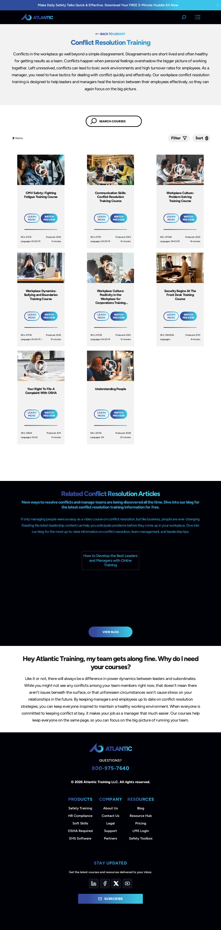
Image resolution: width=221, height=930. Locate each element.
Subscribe (110, 899)
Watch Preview (49, 218)
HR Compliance (80, 816)
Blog (140, 808)
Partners (110, 838)
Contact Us (110, 816)
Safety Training (80, 808)
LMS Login (141, 831)
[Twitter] (116, 883)
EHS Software (80, 838)
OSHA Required (80, 831)
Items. (18, 138)
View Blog (111, 632)
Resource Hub (141, 816)
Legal (110, 823)
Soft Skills (80, 823)
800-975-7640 (110, 768)
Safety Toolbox (140, 838)
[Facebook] (105, 883)
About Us (110, 808)
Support (110, 831)
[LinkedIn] (93, 883)
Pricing (140, 823)
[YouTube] (127, 883)
